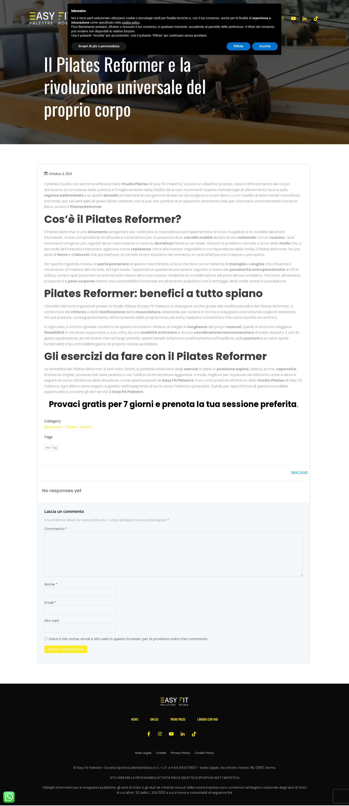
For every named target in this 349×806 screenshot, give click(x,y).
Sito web (51, 621)
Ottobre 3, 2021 (58, 174)
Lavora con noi (207, 719)
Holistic (85, 427)
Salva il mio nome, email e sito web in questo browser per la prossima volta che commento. (128, 639)
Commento (55, 529)
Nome (50, 584)
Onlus (154, 719)
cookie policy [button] (130, 22)
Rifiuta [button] (238, 46)
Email (50, 602)
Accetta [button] (265, 46)
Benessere (53, 427)
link (229, 793)
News (134, 719)
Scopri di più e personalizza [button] (98, 46)
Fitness (71, 427)
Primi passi (177, 719)
